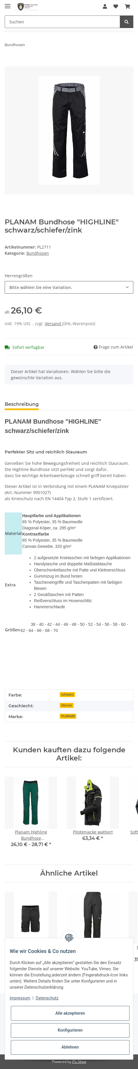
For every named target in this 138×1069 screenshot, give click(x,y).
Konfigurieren (70, 1030)
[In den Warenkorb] (9, 63)
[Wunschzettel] (115, 6)
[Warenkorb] (127, 6)
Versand (53, 323)
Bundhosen (37, 253)
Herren (66, 705)
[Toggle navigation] (8, 3)
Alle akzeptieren (70, 1013)
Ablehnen (70, 1047)
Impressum (20, 998)
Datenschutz (47, 998)
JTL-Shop (79, 1061)
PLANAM (68, 716)
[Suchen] (62, 21)
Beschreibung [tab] (22, 404)
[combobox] (69, 287)
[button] (105, 6)
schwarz (67, 694)
